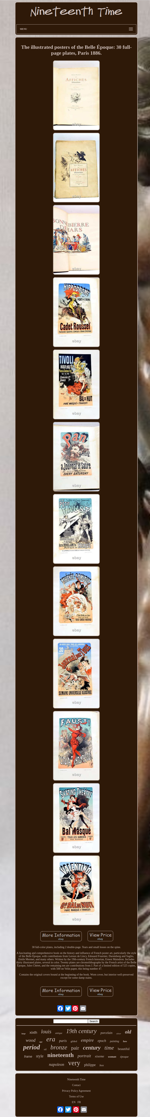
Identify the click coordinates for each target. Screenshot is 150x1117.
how (125, 1041)
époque (124, 1056)
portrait (84, 1055)
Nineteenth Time (76, 1079)
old (128, 1031)
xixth (33, 1032)
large (23, 1034)
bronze (58, 1047)
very (74, 1063)
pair (75, 1048)
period (31, 1047)
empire (87, 1040)
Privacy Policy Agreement (76, 1090)
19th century (81, 1031)
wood (31, 1040)
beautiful (123, 1049)
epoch (102, 1041)
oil (45, 1049)
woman (112, 1056)
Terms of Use (76, 1096)
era (50, 1039)
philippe (90, 1065)
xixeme (99, 1056)
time (109, 1048)
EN (74, 1102)
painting (114, 1041)
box (102, 1065)
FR (79, 1102)
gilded (74, 1041)
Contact (76, 1085)
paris (63, 1041)
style (40, 1056)
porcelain (106, 1032)
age (40, 1042)
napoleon (56, 1064)
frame (28, 1056)
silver (118, 1033)
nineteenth (60, 1055)
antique (58, 1033)
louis (46, 1031)
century (92, 1047)
